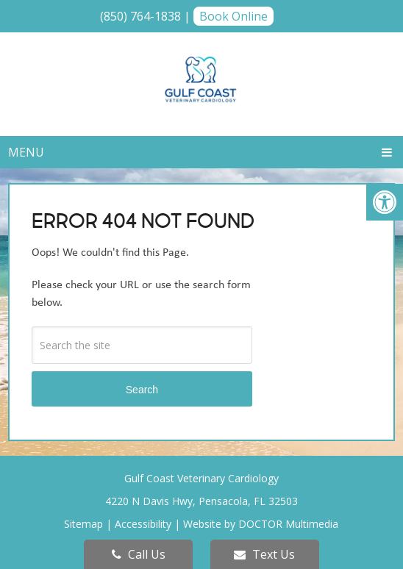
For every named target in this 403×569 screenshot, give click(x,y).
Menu (26, 152)
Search (142, 390)
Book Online (233, 16)
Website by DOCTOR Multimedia (260, 524)
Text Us (264, 554)
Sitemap (83, 524)
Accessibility (143, 524)
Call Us (138, 554)
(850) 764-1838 (140, 16)
